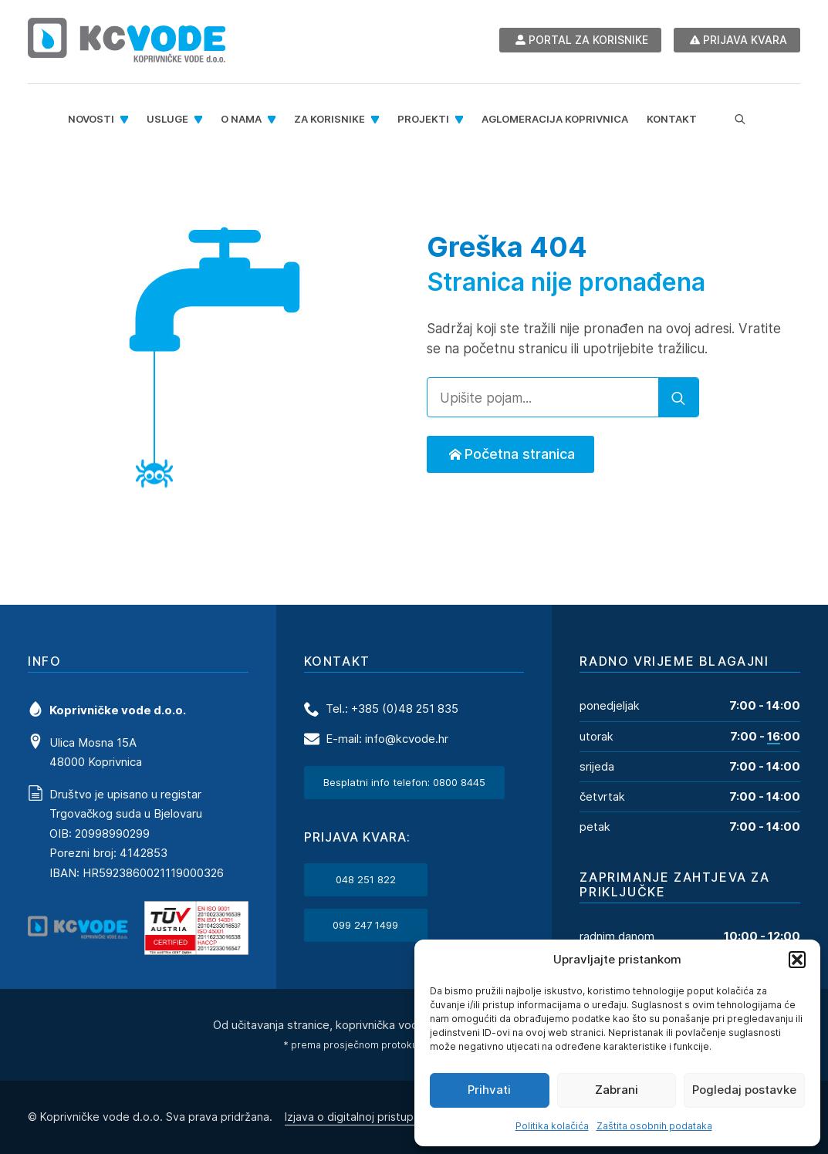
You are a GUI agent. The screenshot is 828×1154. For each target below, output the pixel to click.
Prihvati (489, 1089)
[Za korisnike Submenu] (376, 119)
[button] (797, 959)
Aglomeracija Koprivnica (555, 119)
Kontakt (672, 119)
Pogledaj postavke (744, 1089)
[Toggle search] (740, 120)
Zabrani (616, 1089)
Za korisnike (329, 119)
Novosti (91, 119)
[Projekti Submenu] (460, 119)
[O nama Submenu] (273, 119)
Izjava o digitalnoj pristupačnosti (368, 1115)
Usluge (167, 119)
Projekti (423, 119)
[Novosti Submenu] (125, 119)
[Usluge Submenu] (199, 119)
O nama (241, 119)
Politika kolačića (552, 1126)
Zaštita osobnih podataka (654, 1126)
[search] (678, 398)
